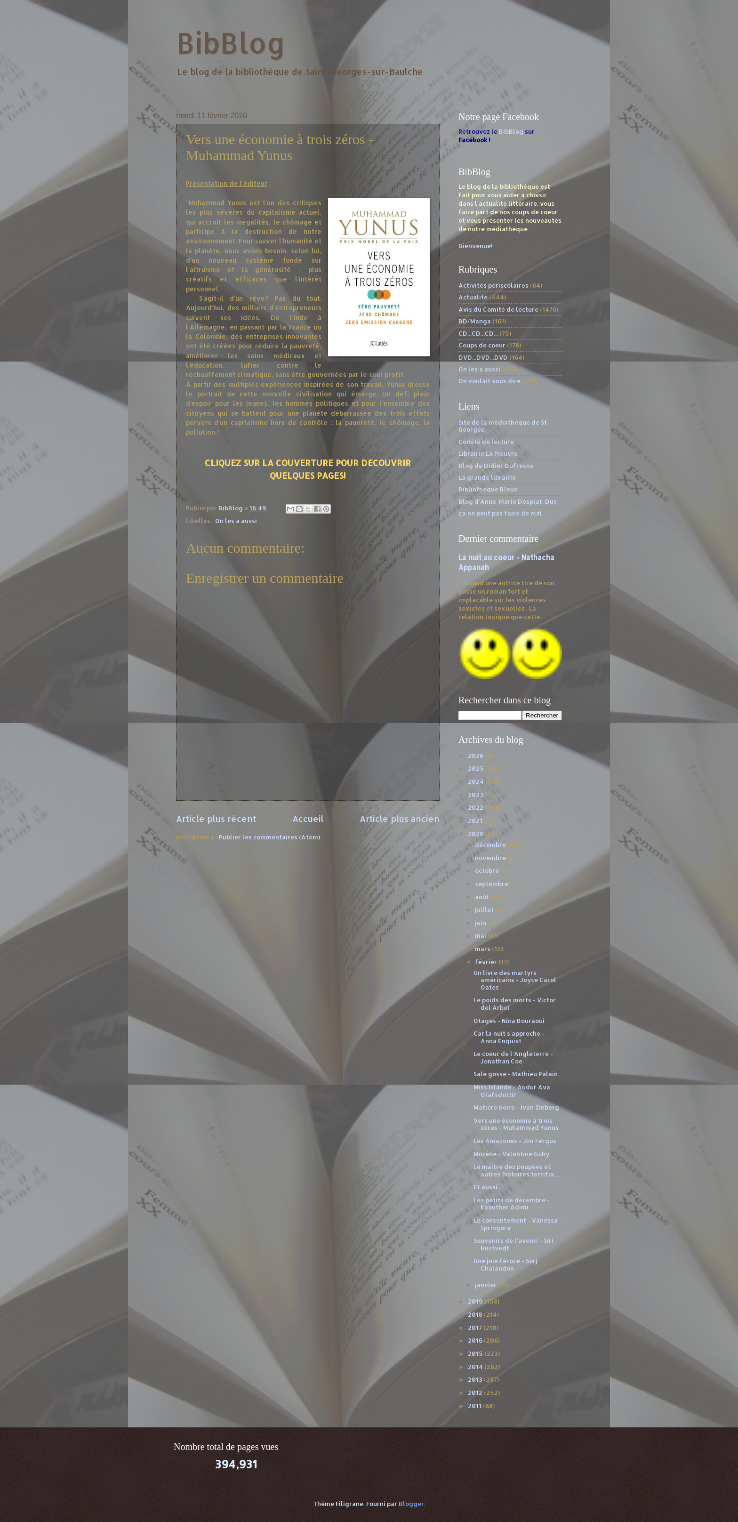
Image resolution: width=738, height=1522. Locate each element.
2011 (475, 1405)
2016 (476, 1340)
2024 (476, 781)
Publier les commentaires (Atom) (269, 837)
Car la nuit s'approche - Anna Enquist (509, 1037)
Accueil (308, 818)
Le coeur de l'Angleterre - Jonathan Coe (513, 1057)
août (482, 897)
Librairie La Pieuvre (488, 453)
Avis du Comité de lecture (498, 309)
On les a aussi (236, 520)
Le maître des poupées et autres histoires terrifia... (515, 1170)
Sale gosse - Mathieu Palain (515, 1074)
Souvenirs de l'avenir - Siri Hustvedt (513, 1244)
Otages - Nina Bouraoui (509, 1020)
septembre (492, 883)
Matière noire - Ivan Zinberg (516, 1107)
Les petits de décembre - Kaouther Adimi (511, 1203)
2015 (476, 1353)
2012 (476, 1392)
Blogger (411, 1503)
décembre (491, 844)
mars (483, 948)
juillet (485, 909)
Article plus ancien (400, 818)
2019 (476, 1301)
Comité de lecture (486, 441)
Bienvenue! (475, 246)
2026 (476, 755)
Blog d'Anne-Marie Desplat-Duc (507, 501)
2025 (476, 768)
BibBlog (231, 42)
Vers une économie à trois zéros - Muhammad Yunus (516, 1124)
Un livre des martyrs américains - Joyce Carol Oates (514, 980)
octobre (487, 870)
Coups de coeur (481, 345)
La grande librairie (487, 477)
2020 (476, 834)
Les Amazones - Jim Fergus (514, 1140)
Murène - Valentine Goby (511, 1154)
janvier (486, 1284)
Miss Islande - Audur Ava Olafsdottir (511, 1090)
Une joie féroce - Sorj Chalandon (505, 1264)
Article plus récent (216, 818)
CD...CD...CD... (478, 333)
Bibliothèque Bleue (488, 489)
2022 (476, 807)
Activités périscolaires (493, 285)
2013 (476, 1379)
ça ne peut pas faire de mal (500, 513)
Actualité (473, 297)
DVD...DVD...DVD (483, 357)
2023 (476, 794)
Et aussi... (487, 1187)
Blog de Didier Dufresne (496, 465)
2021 (476, 820)
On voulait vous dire (489, 381)
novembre (491, 858)
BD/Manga (474, 321)
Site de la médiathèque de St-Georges (504, 426)
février (486, 962)
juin (481, 922)
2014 (476, 1366)
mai (481, 935)
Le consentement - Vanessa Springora (515, 1223)
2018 (476, 1314)
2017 (475, 1327)
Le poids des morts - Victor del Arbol (514, 1003)
